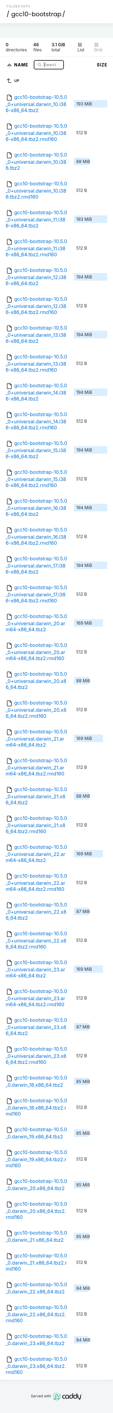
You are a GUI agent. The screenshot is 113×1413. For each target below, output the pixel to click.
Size (102, 64)
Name (22, 64)
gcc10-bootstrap (36, 14)
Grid (98, 47)
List (80, 47)
